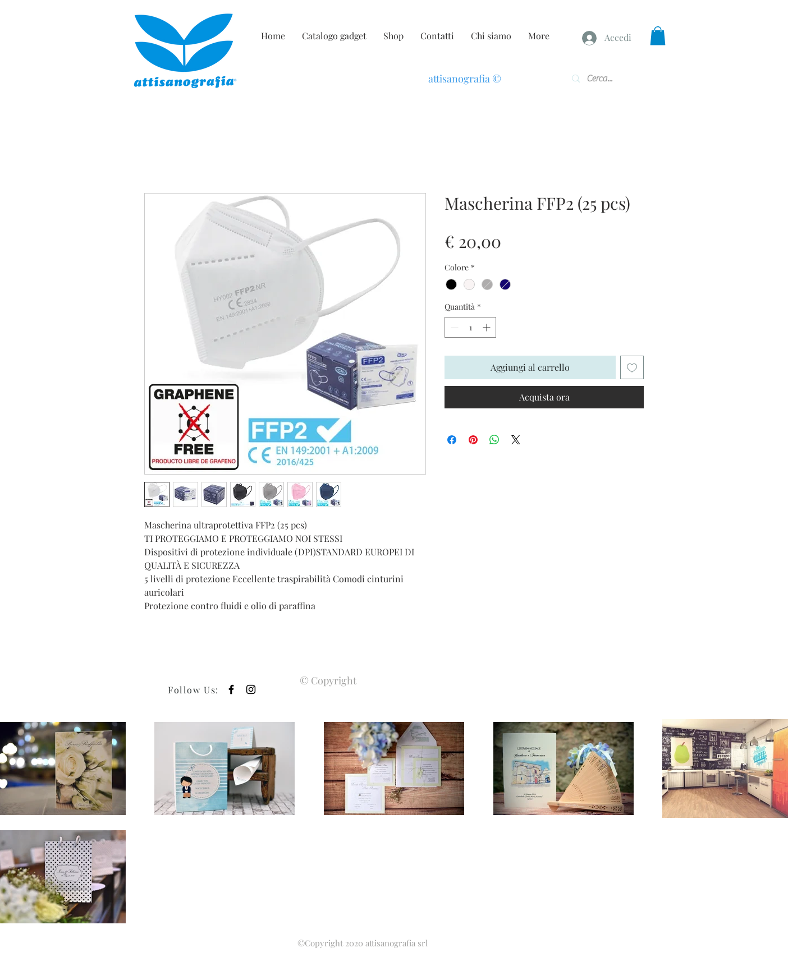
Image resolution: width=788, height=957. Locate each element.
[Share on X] (516, 440)
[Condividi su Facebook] (452, 440)
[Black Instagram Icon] (251, 689)
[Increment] (487, 327)
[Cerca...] (604, 78)
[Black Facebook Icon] (231, 689)
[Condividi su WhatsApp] (494, 440)
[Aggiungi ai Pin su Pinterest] (473, 440)
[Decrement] (453, 327)
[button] (658, 35)
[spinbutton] (470, 327)
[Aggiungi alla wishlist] (632, 367)
